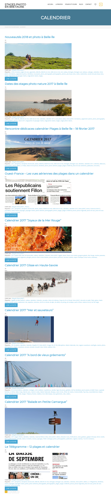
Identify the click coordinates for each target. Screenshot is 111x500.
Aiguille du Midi (15, 300)
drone (14, 165)
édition (18, 165)
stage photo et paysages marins (18, 76)
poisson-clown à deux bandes (40, 257)
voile (64, 394)
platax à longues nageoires (18, 257)
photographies (57, 74)
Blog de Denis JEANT (18, 70)
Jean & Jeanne (85, 390)
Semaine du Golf (13, 394)
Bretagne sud (78, 72)
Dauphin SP (35, 345)
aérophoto (18, 164)
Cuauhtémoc (47, 390)
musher (11, 302)
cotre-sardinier (39, 390)
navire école (59, 392)
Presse (27, 207)
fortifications (73, 437)
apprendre (32, 72)
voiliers (68, 394)
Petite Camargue (48, 439)
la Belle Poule (94, 390)
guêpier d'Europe (91, 437)
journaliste (8, 210)
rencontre (96, 165)
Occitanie (28, 439)
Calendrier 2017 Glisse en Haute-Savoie (31, 265)
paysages (22, 210)
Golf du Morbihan (76, 390)
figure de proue (60, 390)
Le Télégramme (92, 482)
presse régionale (81, 210)
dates (64, 119)
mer (77, 345)
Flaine (92, 300)
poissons (60, 257)
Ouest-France (15, 210)
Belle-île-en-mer (45, 72)
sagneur (75, 439)
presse (74, 210)
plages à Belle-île (67, 165)
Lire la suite (11, 79)
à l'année (17, 72)
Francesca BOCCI (95, 208)
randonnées (83, 74)
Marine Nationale (70, 345)
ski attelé (57, 302)
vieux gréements (57, 394)
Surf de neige (95, 302)
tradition (39, 394)
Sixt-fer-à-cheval (44, 302)
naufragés (93, 345)
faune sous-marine (72, 255)
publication (90, 165)
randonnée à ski (22, 302)
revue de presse (15, 212)
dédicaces (102, 164)
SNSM (45, 347)
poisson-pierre (53, 257)
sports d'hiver (78, 302)
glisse (96, 300)
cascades (45, 300)
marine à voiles (35, 392)
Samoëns (36, 302)
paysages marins (30, 210)
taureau (80, 439)
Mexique (53, 392)
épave (64, 255)
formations (12, 74)
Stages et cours (71, 4)
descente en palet (85, 300)
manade (19, 439)
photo (42, 74)
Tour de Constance (88, 439)
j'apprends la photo (21, 74)
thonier (34, 394)
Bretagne (70, 72)
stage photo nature (32, 76)
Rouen (6, 394)
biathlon (22, 300)
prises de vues (91, 210)
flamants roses (65, 437)
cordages (31, 390)
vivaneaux (94, 257)
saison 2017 (21, 121)
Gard (79, 437)
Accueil (50, 4)
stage (6, 76)
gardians (83, 437)
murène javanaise (100, 255)
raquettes (30, 302)
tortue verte (87, 257)
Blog (81, 4)
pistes (15, 302)
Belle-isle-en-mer (55, 72)
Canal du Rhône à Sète (41, 437)
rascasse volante (68, 257)
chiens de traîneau (53, 300)
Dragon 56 (50, 345)
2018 (12, 72)
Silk (20, 394)
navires (99, 345)
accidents (16, 345)
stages (41, 76)
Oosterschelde (78, 392)
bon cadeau (64, 72)
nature (24, 439)
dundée (54, 390)
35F (12, 345)
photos (64, 74)
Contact (88, 4)
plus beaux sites (71, 74)
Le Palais (23, 165)
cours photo (58, 119)
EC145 (55, 345)
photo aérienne (53, 165)
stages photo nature (66, 121)
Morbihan (30, 74)
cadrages (90, 72)
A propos (59, 4)
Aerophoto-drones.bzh (28, 164)
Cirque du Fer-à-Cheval (65, 300)
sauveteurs (21, 347)
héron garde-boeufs (10, 439)
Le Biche (12, 392)
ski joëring (63, 302)
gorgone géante (82, 255)
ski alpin (52, 302)
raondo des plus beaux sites (95, 74)
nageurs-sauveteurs (84, 345)
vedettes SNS (51, 347)
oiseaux (34, 439)
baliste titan (18, 255)
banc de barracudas (27, 255)
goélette (68, 390)
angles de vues (25, 72)
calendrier (96, 72)
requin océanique (78, 257)
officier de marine (69, 392)
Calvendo (96, 164)
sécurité (32, 347)
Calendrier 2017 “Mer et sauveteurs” (29, 310)
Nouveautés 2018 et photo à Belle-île (30, 37)
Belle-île (38, 72)
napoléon (7, 257)
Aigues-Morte (18, 437)
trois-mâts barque (47, 394)
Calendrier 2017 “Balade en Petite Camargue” (36, 402)
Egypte (60, 255)
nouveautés (37, 74)
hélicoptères (61, 345)
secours (27, 347)
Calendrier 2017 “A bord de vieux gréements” (35, 355)
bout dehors (18, 390)
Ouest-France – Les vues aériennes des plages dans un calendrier (49, 173)
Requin (100, 392)
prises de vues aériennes (79, 165)
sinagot (24, 394)
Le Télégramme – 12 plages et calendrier (32, 446)
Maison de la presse (32, 165)
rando (78, 74)
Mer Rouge (91, 255)
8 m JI (13, 390)
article (36, 208)
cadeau (36, 255)
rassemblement (93, 392)
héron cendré (100, 437)
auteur (37, 164)
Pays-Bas (85, 392)
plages (60, 165)
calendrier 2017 (50, 119)
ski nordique (70, 302)
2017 (12, 119)
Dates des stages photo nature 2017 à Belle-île (36, 84)
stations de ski (87, 302)
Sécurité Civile (39, 347)
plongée (29, 257)
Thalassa (28, 394)
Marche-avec (26, 392)
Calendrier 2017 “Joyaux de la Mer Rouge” (33, 220)
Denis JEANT (70, 119)
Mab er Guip (19, 392)
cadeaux (84, 72)
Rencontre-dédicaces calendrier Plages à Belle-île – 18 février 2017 (49, 128)
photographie (48, 74)
